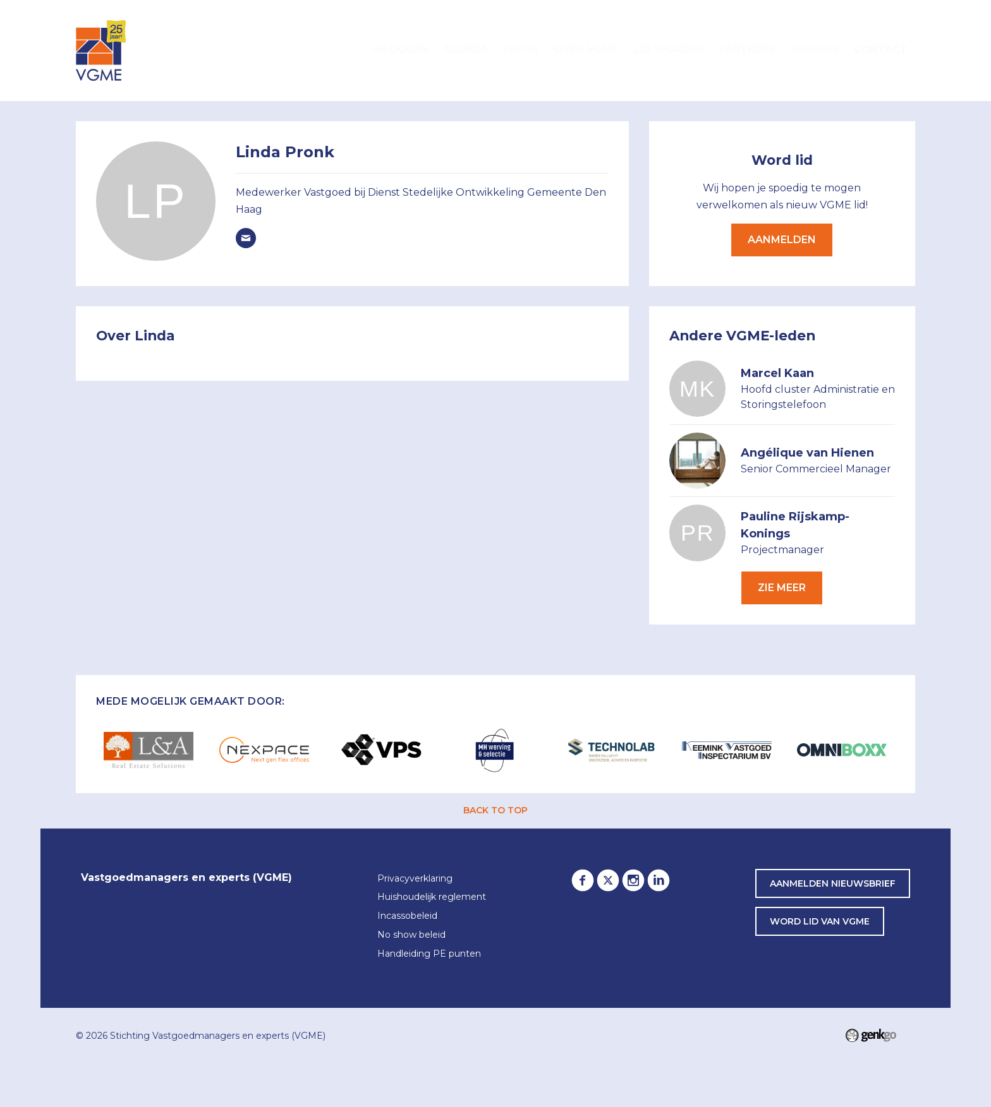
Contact (881, 50)
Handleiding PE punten (429, 954)
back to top (495, 810)
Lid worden (668, 50)
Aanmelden (782, 240)
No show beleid (411, 935)
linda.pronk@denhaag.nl (246, 238)
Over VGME (586, 50)
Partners (747, 50)
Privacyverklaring (415, 879)
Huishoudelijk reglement (431, 897)
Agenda (466, 50)
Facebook (582, 880)
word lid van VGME (820, 921)
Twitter (608, 880)
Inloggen (400, 50)
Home (349, 50)
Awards (815, 50)
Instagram (633, 880)
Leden (521, 50)
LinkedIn (658, 880)
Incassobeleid (407, 916)
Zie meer (782, 588)
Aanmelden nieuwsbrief (833, 883)
